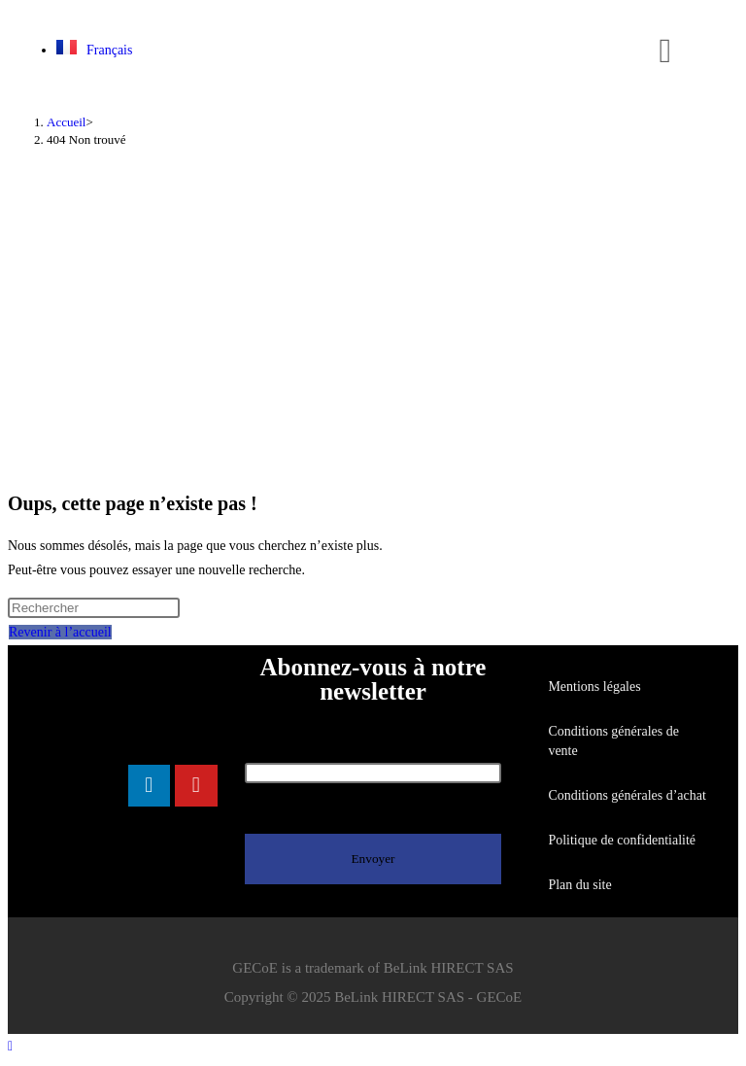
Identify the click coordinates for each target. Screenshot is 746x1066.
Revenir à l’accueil (60, 632)
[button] (665, 51)
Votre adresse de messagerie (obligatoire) (373, 760)
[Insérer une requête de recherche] (94, 608)
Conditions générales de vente (613, 741)
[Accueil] (66, 122)
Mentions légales (594, 686)
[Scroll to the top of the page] (10, 1046)
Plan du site (579, 884)
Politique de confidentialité (621, 840)
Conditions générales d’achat (627, 795)
